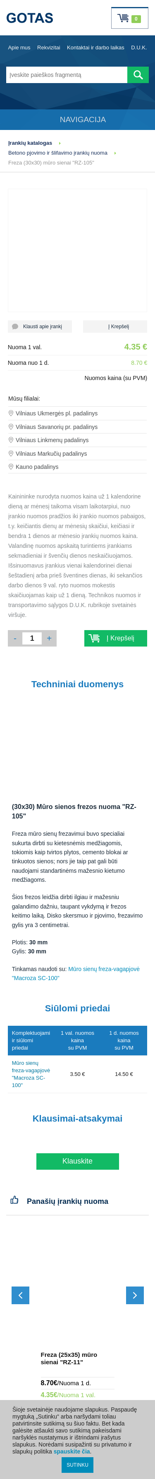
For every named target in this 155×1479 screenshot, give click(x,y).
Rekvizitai (48, 47)
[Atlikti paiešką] (138, 75)
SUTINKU (77, 1465)
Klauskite (77, 1161)
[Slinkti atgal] (20, 1295)
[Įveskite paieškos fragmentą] (66, 75)
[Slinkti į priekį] (135, 1295)
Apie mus (19, 47)
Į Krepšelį (115, 326)
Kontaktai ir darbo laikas (95, 47)
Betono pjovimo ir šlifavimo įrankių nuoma (57, 153)
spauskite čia (72, 1451)
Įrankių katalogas (30, 143)
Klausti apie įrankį (40, 326)
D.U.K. (139, 47)
